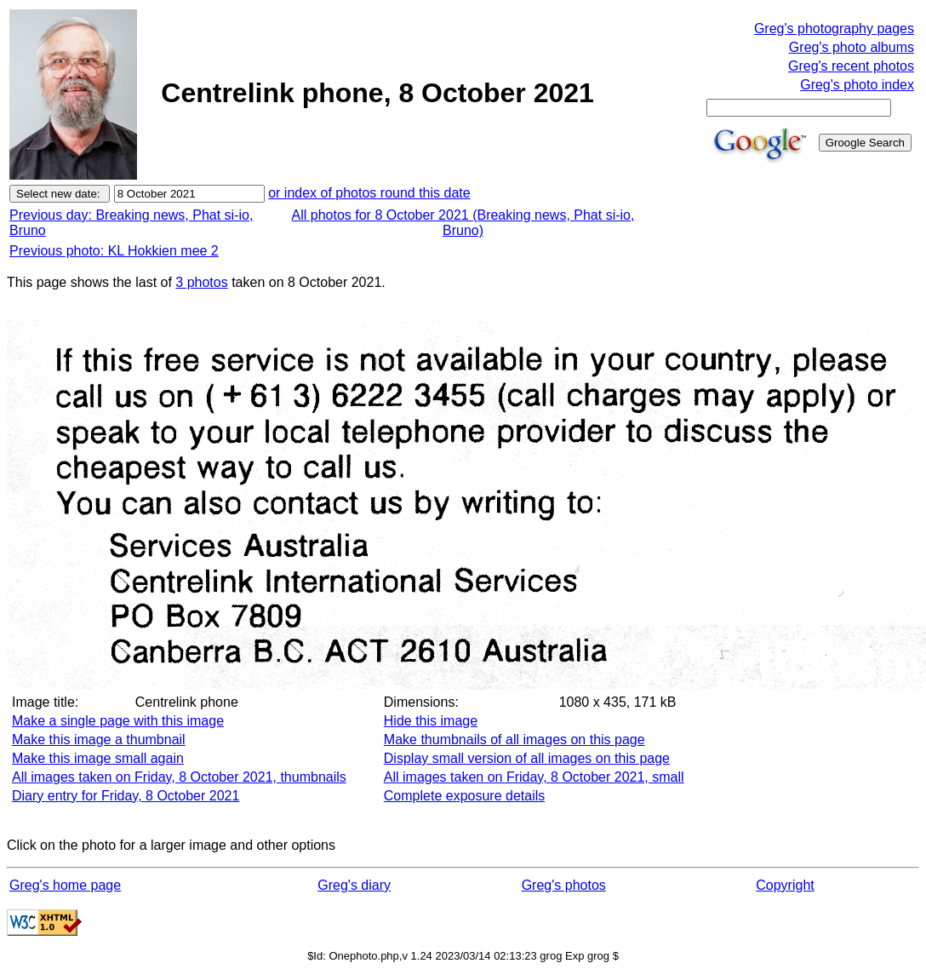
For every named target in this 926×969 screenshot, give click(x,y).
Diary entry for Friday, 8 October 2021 (125, 795)
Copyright (785, 885)
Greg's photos (564, 885)
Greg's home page (65, 885)
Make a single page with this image (118, 721)
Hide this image (430, 721)
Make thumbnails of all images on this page (514, 739)
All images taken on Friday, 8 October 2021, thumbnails (179, 777)
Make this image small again (98, 758)
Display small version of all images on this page (527, 758)
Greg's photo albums (851, 47)
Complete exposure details (464, 795)
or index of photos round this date (369, 193)
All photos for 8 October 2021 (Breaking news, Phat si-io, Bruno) (463, 223)
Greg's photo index (857, 84)
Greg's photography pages (834, 28)
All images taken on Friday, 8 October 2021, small (534, 777)
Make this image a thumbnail (99, 739)
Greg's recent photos (851, 66)
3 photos (201, 282)
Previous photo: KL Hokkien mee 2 (114, 251)
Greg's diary (354, 885)
